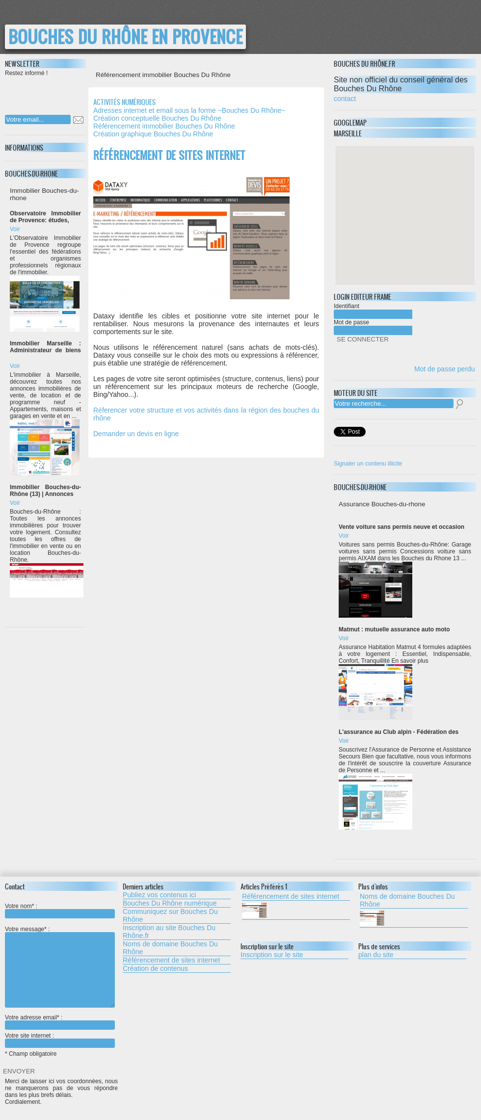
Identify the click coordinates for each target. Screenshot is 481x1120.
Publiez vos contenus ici (159, 895)
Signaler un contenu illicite (368, 463)
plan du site (376, 955)
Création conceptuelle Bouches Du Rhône (157, 118)
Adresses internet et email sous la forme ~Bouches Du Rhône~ (189, 110)
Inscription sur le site (271, 955)
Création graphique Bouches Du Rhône (153, 134)
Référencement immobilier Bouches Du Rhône (164, 126)
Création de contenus (155, 968)
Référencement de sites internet (171, 960)
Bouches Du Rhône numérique (169, 903)
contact (345, 99)
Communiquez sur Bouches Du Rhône (170, 915)
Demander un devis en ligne (136, 434)
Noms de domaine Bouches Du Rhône (170, 948)
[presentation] (68, 93)
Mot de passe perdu (444, 369)
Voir (15, 229)
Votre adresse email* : (33, 1017)
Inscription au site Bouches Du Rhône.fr (169, 931)
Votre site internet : (29, 1035)
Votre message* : (27, 929)
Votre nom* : (21, 906)
